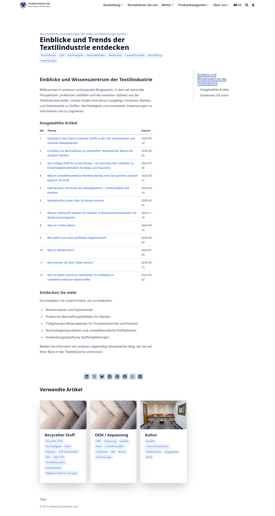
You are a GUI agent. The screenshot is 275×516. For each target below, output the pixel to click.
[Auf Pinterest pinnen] (117, 377)
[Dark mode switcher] (253, 4)
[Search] (246, 4)
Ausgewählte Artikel (214, 89)
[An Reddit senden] (110, 377)
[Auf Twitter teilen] (94, 377)
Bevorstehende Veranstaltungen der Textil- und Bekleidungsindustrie (83, 34)
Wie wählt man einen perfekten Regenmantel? (76, 237)
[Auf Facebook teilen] (125, 377)
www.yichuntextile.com (63, 506)
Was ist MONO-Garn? (60, 250)
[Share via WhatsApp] (132, 377)
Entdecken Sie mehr (214, 95)
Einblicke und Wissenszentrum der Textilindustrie (212, 79)
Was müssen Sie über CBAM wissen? (70, 262)
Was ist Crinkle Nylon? (61, 225)
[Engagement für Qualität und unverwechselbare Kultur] (163, 442)
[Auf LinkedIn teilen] (87, 377)
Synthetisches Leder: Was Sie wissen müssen (75, 200)
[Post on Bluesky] (102, 377)
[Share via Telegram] (140, 377)
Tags (43, 499)
